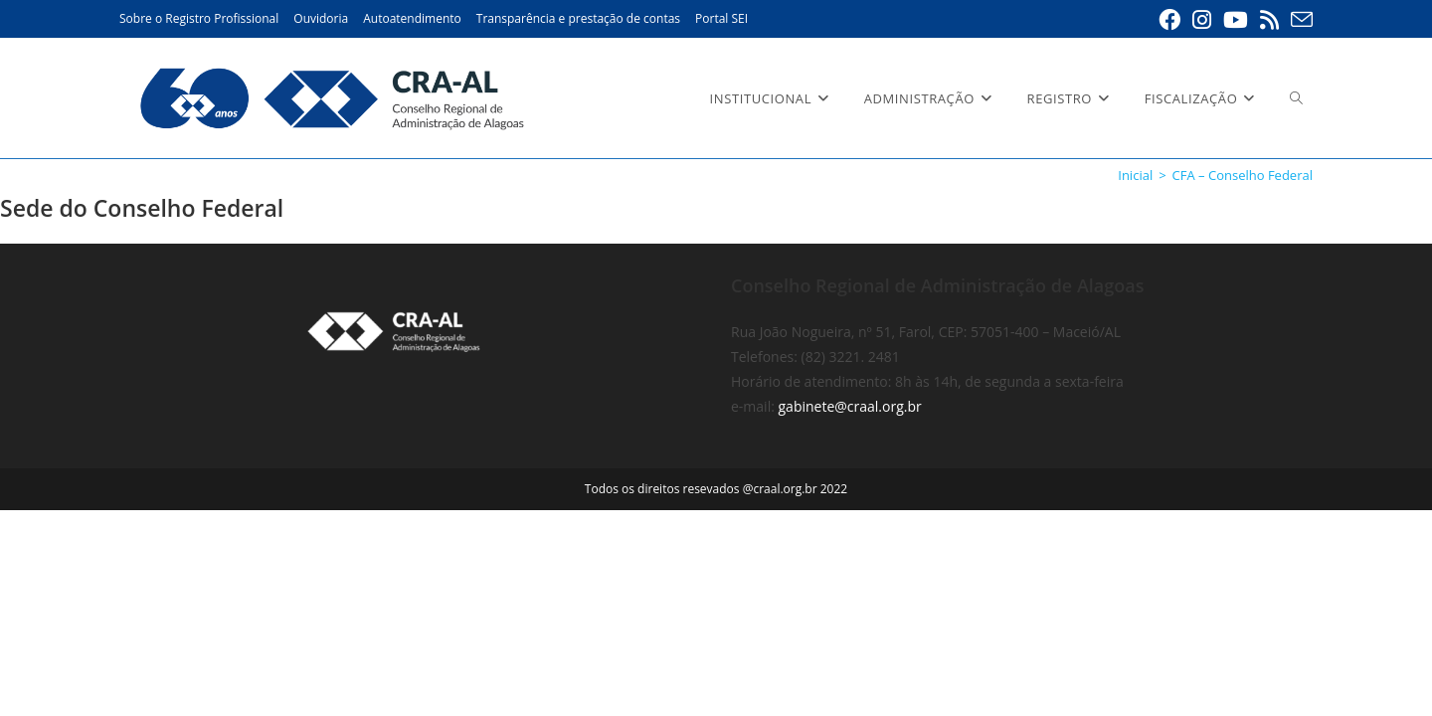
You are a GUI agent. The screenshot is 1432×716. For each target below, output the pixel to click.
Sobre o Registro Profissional (198, 18)
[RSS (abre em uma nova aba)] (1269, 20)
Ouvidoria (320, 18)
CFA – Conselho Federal (1242, 175)
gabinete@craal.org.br (850, 612)
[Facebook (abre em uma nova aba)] (1169, 20)
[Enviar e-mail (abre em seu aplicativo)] (1299, 20)
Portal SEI (721, 18)
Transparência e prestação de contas (578, 18)
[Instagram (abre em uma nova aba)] (1201, 20)
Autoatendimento (412, 18)
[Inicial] (1135, 175)
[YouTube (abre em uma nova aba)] (1235, 20)
